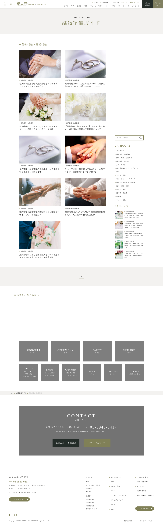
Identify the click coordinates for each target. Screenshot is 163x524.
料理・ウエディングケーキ (125, 90)
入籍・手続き (121, 72)
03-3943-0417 (21, 481)
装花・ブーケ (121, 97)
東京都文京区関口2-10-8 (22, 492)
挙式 (118, 79)
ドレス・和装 (121, 82)
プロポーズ (120, 58)
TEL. (100, 427)
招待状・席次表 (121, 100)
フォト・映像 (121, 107)
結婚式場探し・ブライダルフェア (128, 75)
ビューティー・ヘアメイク (125, 86)
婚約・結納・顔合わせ (124, 65)
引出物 (118, 104)
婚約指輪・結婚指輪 (123, 61)
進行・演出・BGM (123, 93)
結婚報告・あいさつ (123, 68)
